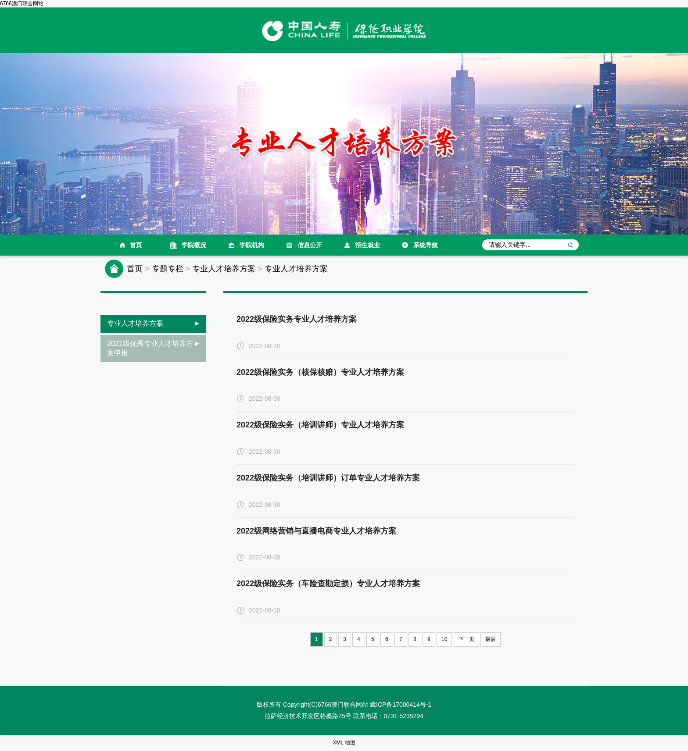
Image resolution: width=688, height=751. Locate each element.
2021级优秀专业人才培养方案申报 (150, 348)
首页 (136, 245)
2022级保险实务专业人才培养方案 (296, 319)
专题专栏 (167, 268)
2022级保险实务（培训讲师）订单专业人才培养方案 (328, 477)
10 (444, 639)
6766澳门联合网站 (21, 3)
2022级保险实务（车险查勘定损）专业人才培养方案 (328, 583)
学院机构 (252, 245)
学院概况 (194, 245)
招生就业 (367, 245)
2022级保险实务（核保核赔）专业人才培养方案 (320, 372)
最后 (490, 639)
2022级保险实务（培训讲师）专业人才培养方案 (320, 424)
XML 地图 (344, 743)
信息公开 (309, 245)
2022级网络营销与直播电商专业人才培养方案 (316, 531)
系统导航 (425, 245)
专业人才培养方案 (223, 268)
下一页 (466, 639)
